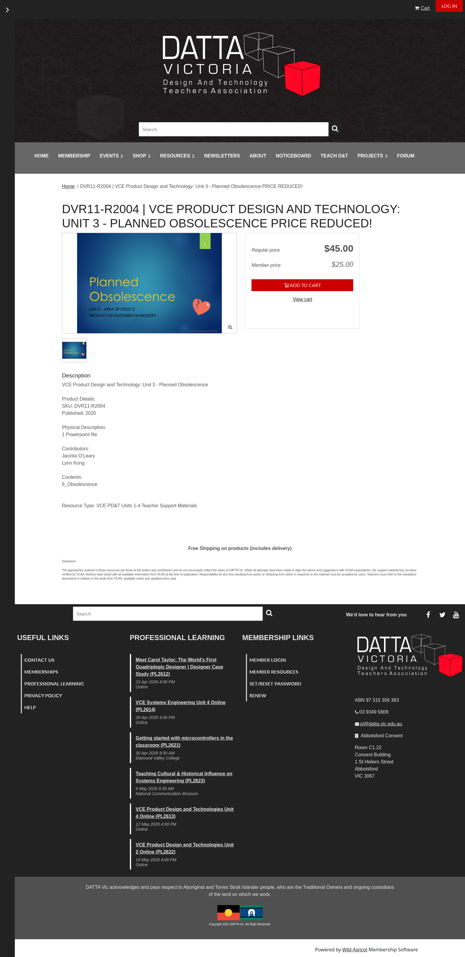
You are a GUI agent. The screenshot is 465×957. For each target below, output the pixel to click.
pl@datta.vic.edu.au (381, 723)
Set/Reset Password (275, 683)
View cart (302, 299)
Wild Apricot (354, 949)
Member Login (267, 660)
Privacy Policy (43, 695)
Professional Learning (54, 683)
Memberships (41, 671)
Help (30, 707)
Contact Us (39, 660)
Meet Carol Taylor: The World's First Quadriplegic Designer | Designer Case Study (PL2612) (179, 667)
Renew (257, 695)
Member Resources (273, 671)
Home (68, 186)
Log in (449, 6)
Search (335, 128)
